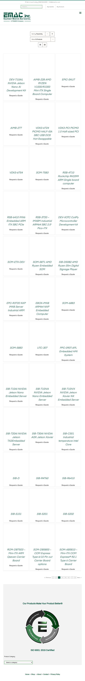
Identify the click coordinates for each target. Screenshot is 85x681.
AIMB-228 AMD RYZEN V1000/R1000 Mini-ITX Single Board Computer (42, 87)
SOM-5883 (16, 348)
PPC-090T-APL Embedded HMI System (68, 351)
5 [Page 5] (65, 577)
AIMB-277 (16, 128)
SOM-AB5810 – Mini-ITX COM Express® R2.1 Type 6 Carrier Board (68, 557)
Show (37, 39)
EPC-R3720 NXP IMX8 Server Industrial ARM (16, 307)
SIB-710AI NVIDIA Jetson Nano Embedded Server (16, 392)
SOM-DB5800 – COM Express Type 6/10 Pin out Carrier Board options (42, 557)
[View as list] (44, 45)
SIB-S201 (42, 514)
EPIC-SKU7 (68, 80)
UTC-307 (42, 348)
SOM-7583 (42, 173)
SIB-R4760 (42, 478)
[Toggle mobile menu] (80, 13)
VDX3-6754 (16, 173)
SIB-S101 (16, 514)
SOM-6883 (68, 303)
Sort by (37, 34)
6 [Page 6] (68, 577)
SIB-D (16, 478)
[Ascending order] (52, 34)
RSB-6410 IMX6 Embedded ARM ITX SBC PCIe (16, 221)
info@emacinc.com (54, 2)
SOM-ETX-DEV (16, 262)
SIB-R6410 (68, 478)
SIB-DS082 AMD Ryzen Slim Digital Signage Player (68, 266)
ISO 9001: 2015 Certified (42, 650)
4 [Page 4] (62, 577)
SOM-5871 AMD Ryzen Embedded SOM (42, 266)
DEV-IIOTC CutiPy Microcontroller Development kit (68, 221)
